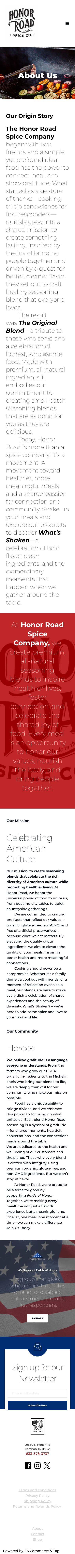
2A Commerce (36, 1551)
